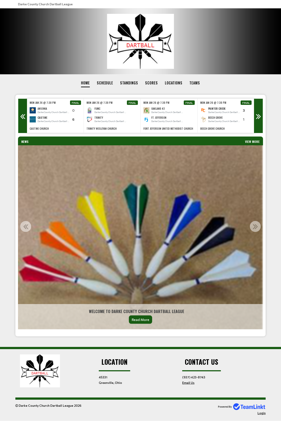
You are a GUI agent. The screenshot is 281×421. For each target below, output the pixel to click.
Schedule (105, 83)
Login (262, 413)
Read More (140, 319)
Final (75, 102)
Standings (129, 83)
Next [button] (258, 116)
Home (85, 83)
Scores (151, 83)
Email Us (188, 383)
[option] (55, 116)
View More (252, 141)
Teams (194, 83)
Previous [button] (22, 116)
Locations (173, 83)
